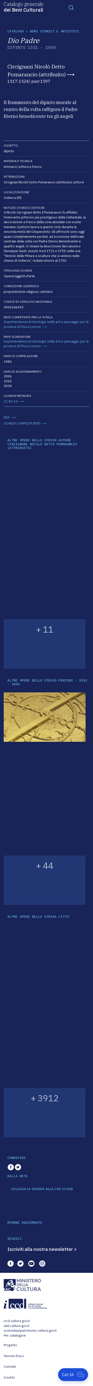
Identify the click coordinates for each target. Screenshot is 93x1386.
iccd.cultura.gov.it (17, 1321)
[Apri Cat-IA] (73, 1374)
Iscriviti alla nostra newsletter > (42, 1249)
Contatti (10, 1367)
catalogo (15, 31)
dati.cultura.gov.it (16, 1326)
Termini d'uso (14, 1356)
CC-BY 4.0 (11, 401)
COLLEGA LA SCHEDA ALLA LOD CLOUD (42, 1189)
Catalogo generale (23, 7)
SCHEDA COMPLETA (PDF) (22, 423)
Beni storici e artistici (54, 31)
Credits (9, 1377)
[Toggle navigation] (71, 7)
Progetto (10, 1345)
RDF (7, 417)
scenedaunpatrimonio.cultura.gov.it (30, 1330)
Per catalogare (15, 1335)
